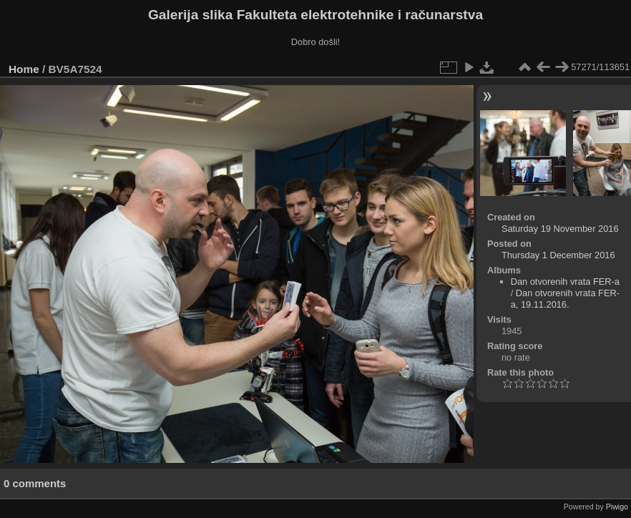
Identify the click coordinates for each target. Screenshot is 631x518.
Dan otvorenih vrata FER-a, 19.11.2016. (565, 299)
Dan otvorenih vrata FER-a (565, 281)
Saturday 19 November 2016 (560, 228)
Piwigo (617, 506)
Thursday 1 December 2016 (558, 255)
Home (24, 69)
